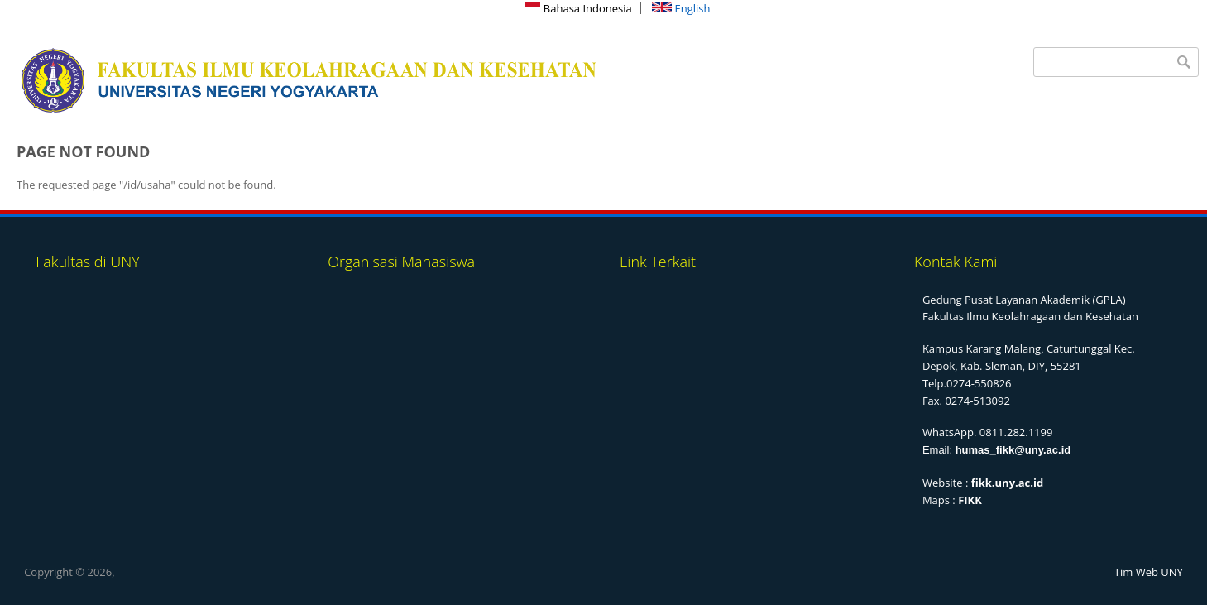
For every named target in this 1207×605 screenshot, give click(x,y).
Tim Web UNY (1148, 571)
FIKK (970, 499)
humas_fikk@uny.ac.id (1013, 450)
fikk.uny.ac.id (1007, 482)
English (681, 8)
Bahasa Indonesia (578, 8)
